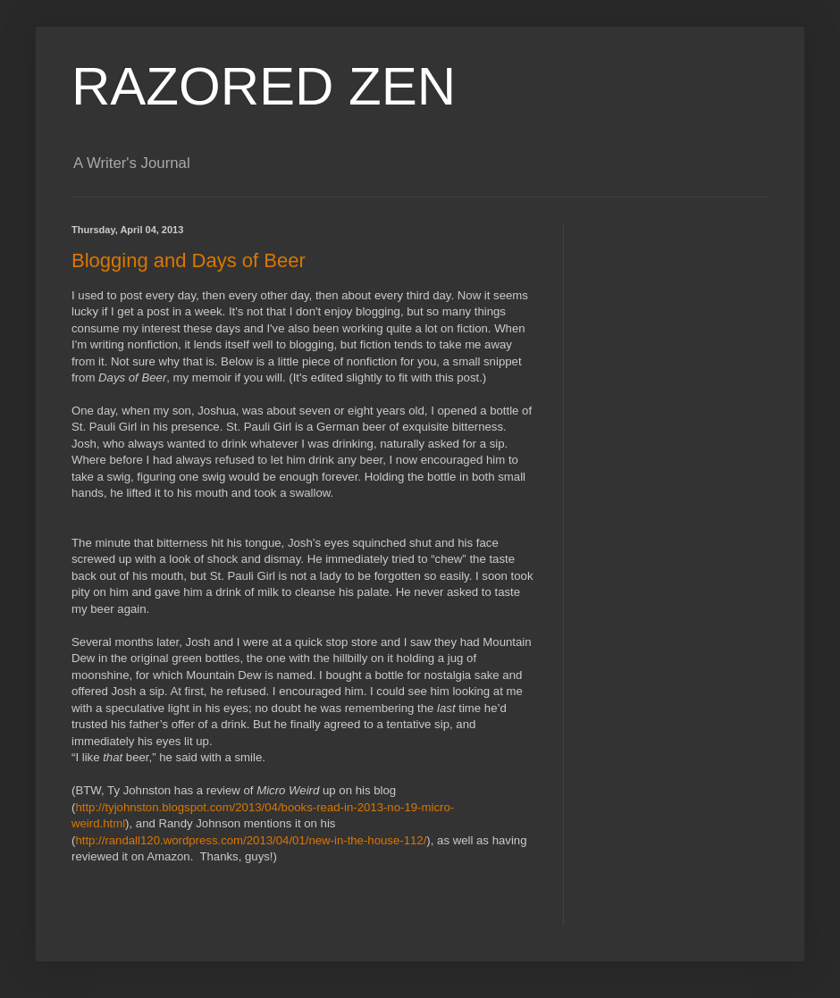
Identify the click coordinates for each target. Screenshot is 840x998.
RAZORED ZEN (263, 86)
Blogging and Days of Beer (188, 260)
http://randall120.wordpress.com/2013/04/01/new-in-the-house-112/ (250, 840)
